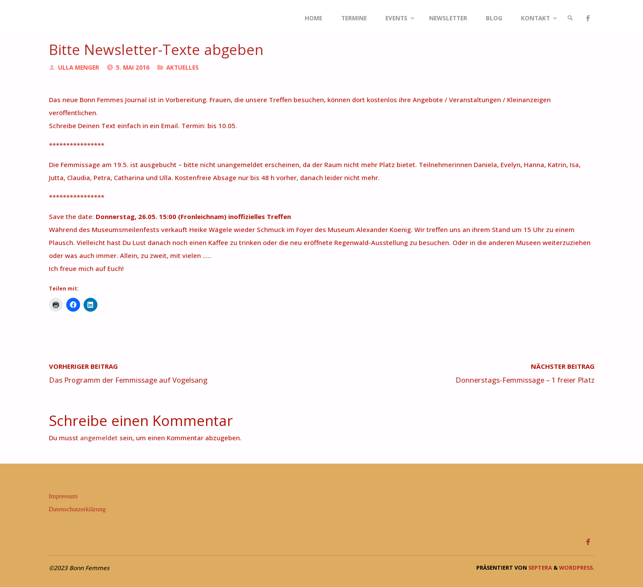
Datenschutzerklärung (77, 509)
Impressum (63, 496)
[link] (570, 18)
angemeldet (99, 437)
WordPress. (577, 567)
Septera (539, 567)
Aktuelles (182, 67)
